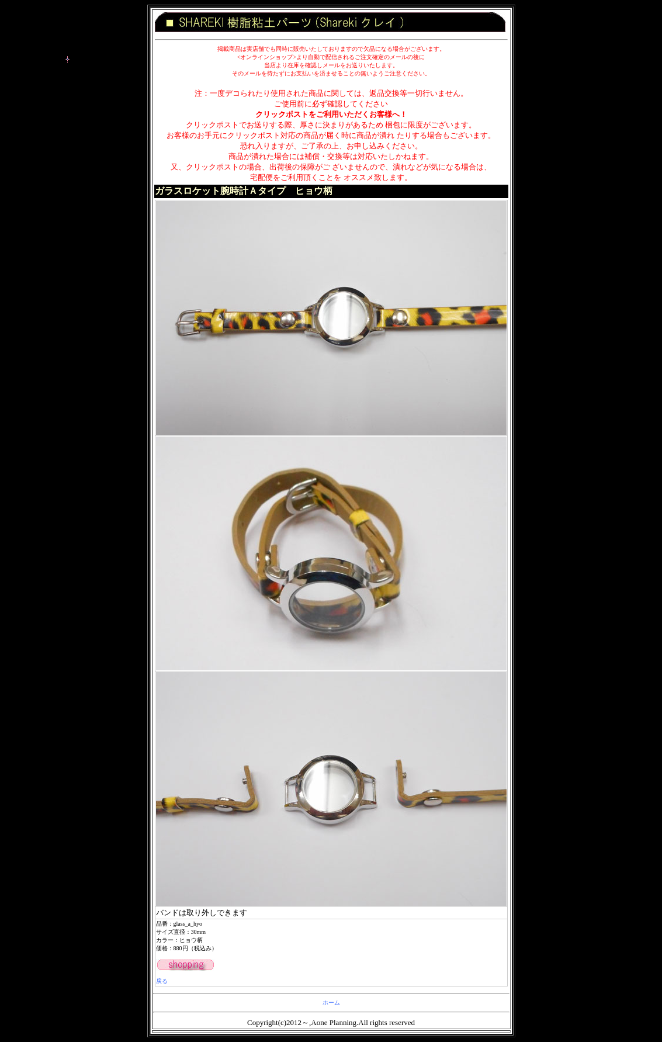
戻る (162, 981)
